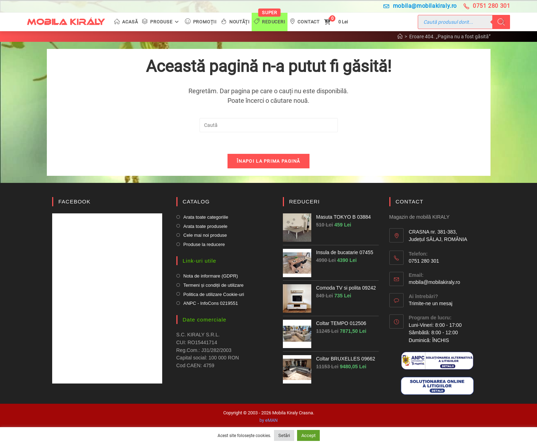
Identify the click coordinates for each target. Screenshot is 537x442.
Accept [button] (308, 435)
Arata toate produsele (205, 226)
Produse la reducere (204, 244)
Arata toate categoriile (205, 217)
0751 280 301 (487, 5)
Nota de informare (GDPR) (210, 276)
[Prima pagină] (400, 36)
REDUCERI (304, 201)
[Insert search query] (268, 125)
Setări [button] (284, 435)
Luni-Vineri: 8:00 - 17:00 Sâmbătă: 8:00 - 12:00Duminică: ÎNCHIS (435, 332)
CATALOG (196, 201)
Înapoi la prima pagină (268, 161)
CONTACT (409, 201)
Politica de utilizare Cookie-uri (213, 294)
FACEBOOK (75, 201)
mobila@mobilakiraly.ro (420, 5)
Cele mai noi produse (205, 235)
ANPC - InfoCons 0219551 (210, 303)
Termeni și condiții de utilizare (213, 285)
